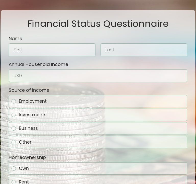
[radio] (13, 101)
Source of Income (29, 90)
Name (15, 38)
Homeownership (27, 157)
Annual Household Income (38, 64)
